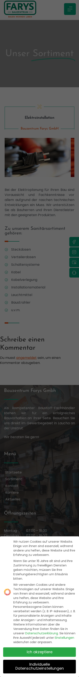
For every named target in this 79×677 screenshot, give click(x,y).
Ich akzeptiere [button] (39, 651)
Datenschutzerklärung (41, 633)
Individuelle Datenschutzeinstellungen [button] (39, 666)
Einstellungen (64, 638)
